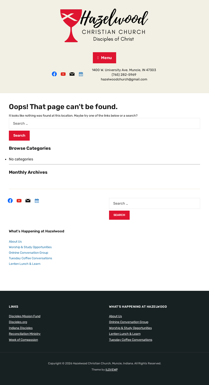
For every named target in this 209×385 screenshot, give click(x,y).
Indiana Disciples (21, 328)
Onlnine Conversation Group (28, 253)
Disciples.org (18, 322)
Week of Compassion (23, 340)
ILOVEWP (111, 369)
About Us (15, 241)
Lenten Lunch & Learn (24, 264)
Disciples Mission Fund (24, 316)
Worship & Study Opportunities (30, 247)
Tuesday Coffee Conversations (30, 258)
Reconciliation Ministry (25, 334)
